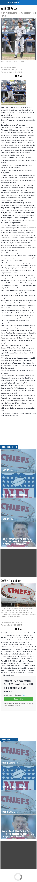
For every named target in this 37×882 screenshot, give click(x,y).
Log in (25, 695)
